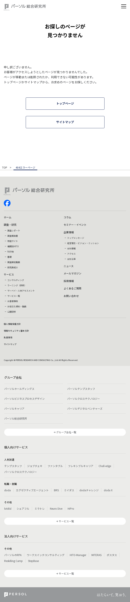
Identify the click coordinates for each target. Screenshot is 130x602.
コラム (67, 217)
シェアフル (23, 508)
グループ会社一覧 (66, 432)
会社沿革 (71, 259)
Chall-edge (105, 466)
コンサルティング (15, 280)
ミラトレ (40, 508)
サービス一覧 (13, 295)
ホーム (7, 217)
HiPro (71, 508)
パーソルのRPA (12, 555)
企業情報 (69, 232)
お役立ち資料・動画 (16, 306)
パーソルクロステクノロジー (83, 398)
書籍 (9, 256)
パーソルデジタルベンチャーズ (84, 408)
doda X (108, 490)
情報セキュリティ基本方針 (16, 330)
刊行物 (10, 251)
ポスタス (112, 555)
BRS (56, 490)
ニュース (69, 266)
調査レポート (13, 230)
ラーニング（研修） (16, 285)
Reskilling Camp (13, 561)
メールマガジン (72, 273)
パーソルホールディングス (19, 388)
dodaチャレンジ (89, 490)
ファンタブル (55, 466)
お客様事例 (12, 301)
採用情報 (69, 281)
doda (7, 490)
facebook (7, 203)
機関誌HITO (13, 246)
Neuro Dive (56, 508)
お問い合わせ (71, 296)
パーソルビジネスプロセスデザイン (24, 398)
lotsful (7, 508)
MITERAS (96, 555)
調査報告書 (12, 235)
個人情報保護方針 (12, 323)
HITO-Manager (78, 555)
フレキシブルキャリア (80, 466)
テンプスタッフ (13, 466)
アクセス (71, 253)
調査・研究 (10, 224)
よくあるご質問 (72, 288)
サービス (9, 274)
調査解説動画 (13, 262)
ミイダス (69, 490)
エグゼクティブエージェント (32, 490)
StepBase (33, 561)
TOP (4, 167)
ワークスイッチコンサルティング (45, 555)
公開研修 (11, 311)
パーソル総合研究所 (15, 418)
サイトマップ (10, 344)
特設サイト (12, 241)
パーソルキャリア (14, 408)
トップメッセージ (75, 237)
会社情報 (71, 248)
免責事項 (8, 337)
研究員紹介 (12, 267)
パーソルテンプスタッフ (81, 388)
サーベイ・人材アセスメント (21, 290)
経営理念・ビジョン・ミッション (83, 243)
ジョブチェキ (34, 466)
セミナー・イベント (75, 224)
